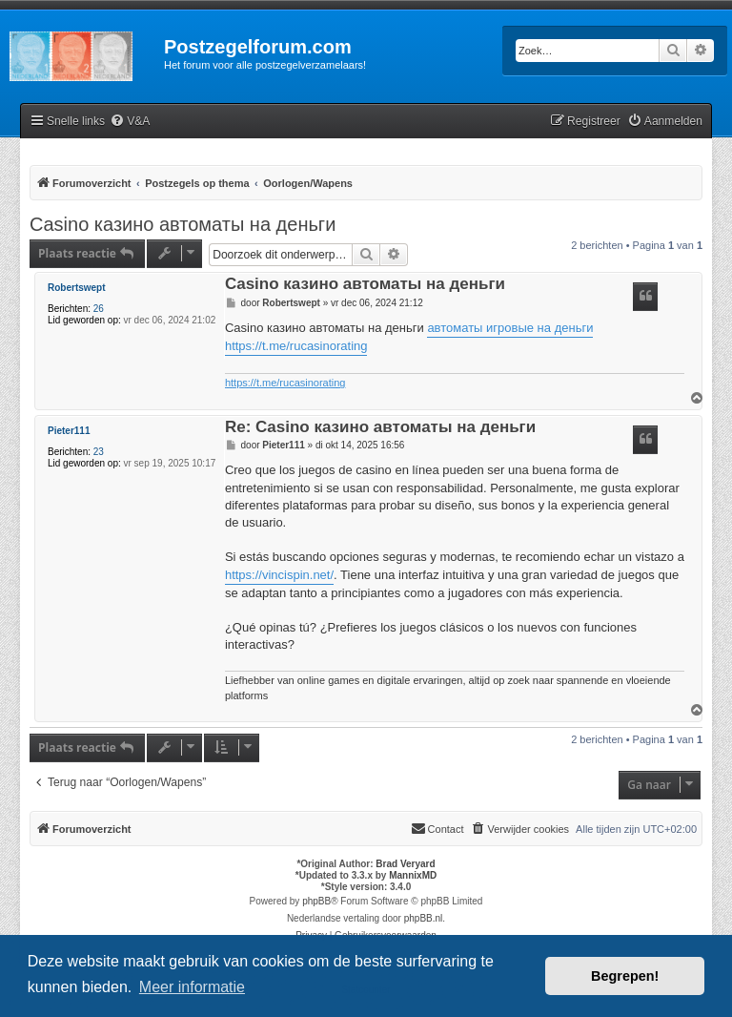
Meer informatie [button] (192, 987)
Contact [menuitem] (437, 828)
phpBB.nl (423, 918)
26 (98, 308)
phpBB (316, 901)
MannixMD (413, 875)
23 (98, 451)
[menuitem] (130, 122)
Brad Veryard (405, 864)
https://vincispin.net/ (279, 575)
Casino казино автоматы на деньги (183, 224)
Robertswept (77, 287)
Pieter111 (69, 430)
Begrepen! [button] (625, 976)
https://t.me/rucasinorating (296, 346)
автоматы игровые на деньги (510, 328)
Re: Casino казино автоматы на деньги (380, 428)
